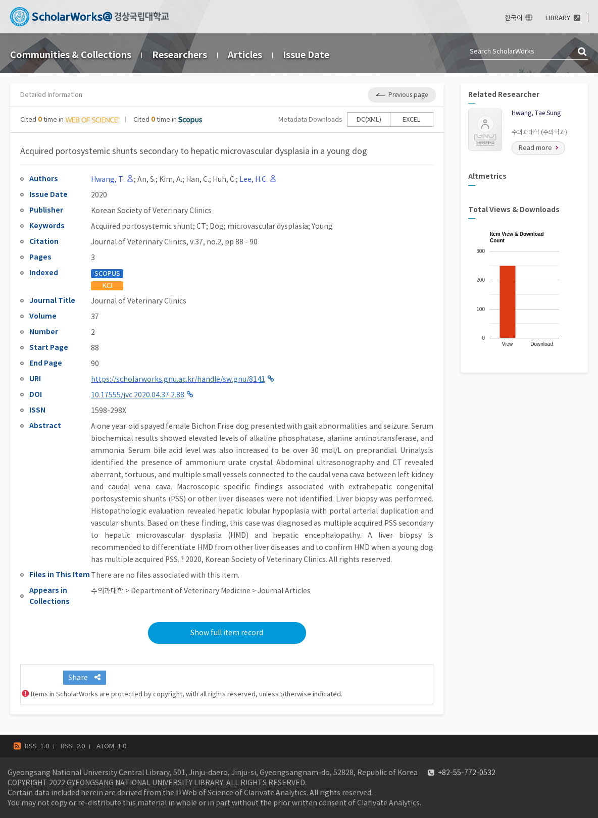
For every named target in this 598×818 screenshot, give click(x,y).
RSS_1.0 (37, 746)
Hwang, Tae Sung (536, 113)
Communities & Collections (70, 55)
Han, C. (197, 179)
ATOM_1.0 (111, 746)
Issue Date (306, 55)
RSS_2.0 (73, 746)
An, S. (146, 179)
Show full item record (226, 632)
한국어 (514, 18)
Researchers (179, 55)
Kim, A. (170, 179)
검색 (583, 52)
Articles (245, 55)
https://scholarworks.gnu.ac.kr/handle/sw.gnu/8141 (178, 379)
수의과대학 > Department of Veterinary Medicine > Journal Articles (201, 590)
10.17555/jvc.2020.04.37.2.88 (137, 394)
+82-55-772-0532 (466, 772)
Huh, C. (224, 179)
